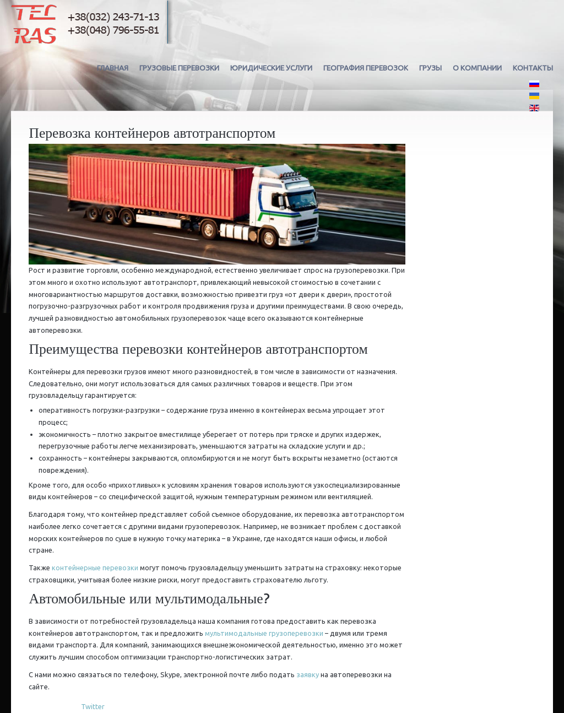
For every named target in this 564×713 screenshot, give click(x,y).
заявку (307, 674)
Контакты (533, 67)
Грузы (430, 67)
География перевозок (365, 67)
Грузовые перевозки (179, 67)
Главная (112, 67)
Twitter (93, 706)
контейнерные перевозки (95, 567)
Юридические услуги (271, 67)
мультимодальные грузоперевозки (264, 633)
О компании (477, 67)
